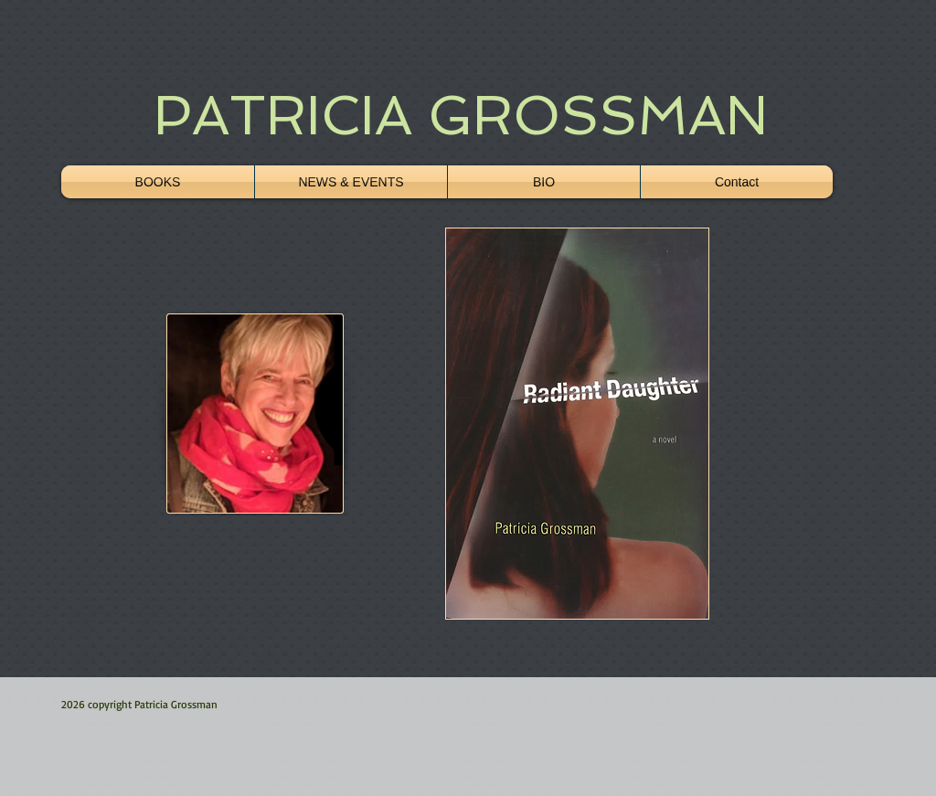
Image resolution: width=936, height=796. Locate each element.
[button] (577, 424)
